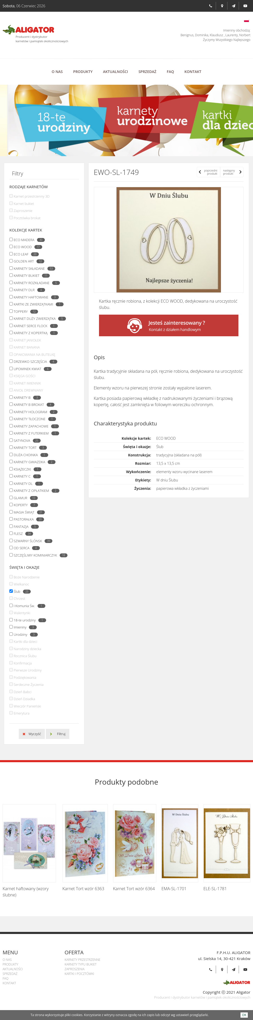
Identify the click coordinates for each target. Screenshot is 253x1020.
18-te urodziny (29, 620)
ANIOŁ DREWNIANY (28, 390)
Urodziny (24, 634)
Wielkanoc (21, 584)
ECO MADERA (28, 239)
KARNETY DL (27, 483)
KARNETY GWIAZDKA (33, 462)
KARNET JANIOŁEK (27, 340)
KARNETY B (26, 397)
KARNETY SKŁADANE (33, 268)
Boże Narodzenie (27, 577)
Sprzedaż (147, 71)
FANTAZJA (25, 526)
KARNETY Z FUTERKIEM (35, 433)
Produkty (82, 71)
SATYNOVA (26, 440)
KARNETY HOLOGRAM (34, 412)
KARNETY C (26, 476)
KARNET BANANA (27, 347)
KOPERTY (24, 505)
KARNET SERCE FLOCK (34, 325)
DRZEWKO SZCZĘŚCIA (34, 361)
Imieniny (24, 627)
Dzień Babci (22, 691)
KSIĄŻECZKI (26, 469)
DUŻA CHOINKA (30, 455)
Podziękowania (25, 677)
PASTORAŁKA (27, 519)
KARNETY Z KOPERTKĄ (34, 333)
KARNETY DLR (28, 290)
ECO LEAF (25, 254)
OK (244, 1015)
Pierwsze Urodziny (27, 670)
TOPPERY (24, 311)
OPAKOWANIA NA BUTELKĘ (34, 354)
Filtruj (61, 733)
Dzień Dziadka (24, 699)
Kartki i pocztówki (79, 974)
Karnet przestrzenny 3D (32, 196)
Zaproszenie (23, 210)
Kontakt (192, 71)
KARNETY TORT (29, 447)
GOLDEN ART (27, 261)
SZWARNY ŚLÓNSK (32, 541)
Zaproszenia (74, 969)
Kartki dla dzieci (25, 641)
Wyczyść (34, 733)
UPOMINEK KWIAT (31, 369)
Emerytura (21, 713)
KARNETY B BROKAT (33, 404)
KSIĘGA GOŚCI (24, 376)
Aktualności (115, 71)
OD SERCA (25, 548)
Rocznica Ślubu (25, 655)
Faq (170, 71)
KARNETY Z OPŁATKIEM (35, 490)
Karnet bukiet (24, 203)
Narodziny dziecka (27, 648)
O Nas (57, 71)
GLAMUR (24, 498)
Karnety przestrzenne (82, 959)
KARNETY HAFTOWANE (35, 297)
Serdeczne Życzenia (29, 684)
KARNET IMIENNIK (27, 383)
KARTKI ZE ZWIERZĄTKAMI (37, 304)
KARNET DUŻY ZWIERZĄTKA (38, 318)
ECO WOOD (26, 247)
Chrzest (19, 598)
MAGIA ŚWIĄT (28, 512)
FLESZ (22, 533)
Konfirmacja (23, 663)
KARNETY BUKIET (30, 275)
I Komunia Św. (28, 605)
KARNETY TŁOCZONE (33, 419)
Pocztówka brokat (27, 218)
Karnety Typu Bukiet (81, 964)
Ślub (21, 591)
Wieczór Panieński (27, 706)
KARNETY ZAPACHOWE (35, 426)
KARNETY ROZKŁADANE (35, 282)
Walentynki (22, 612)
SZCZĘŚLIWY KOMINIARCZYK (39, 555)
